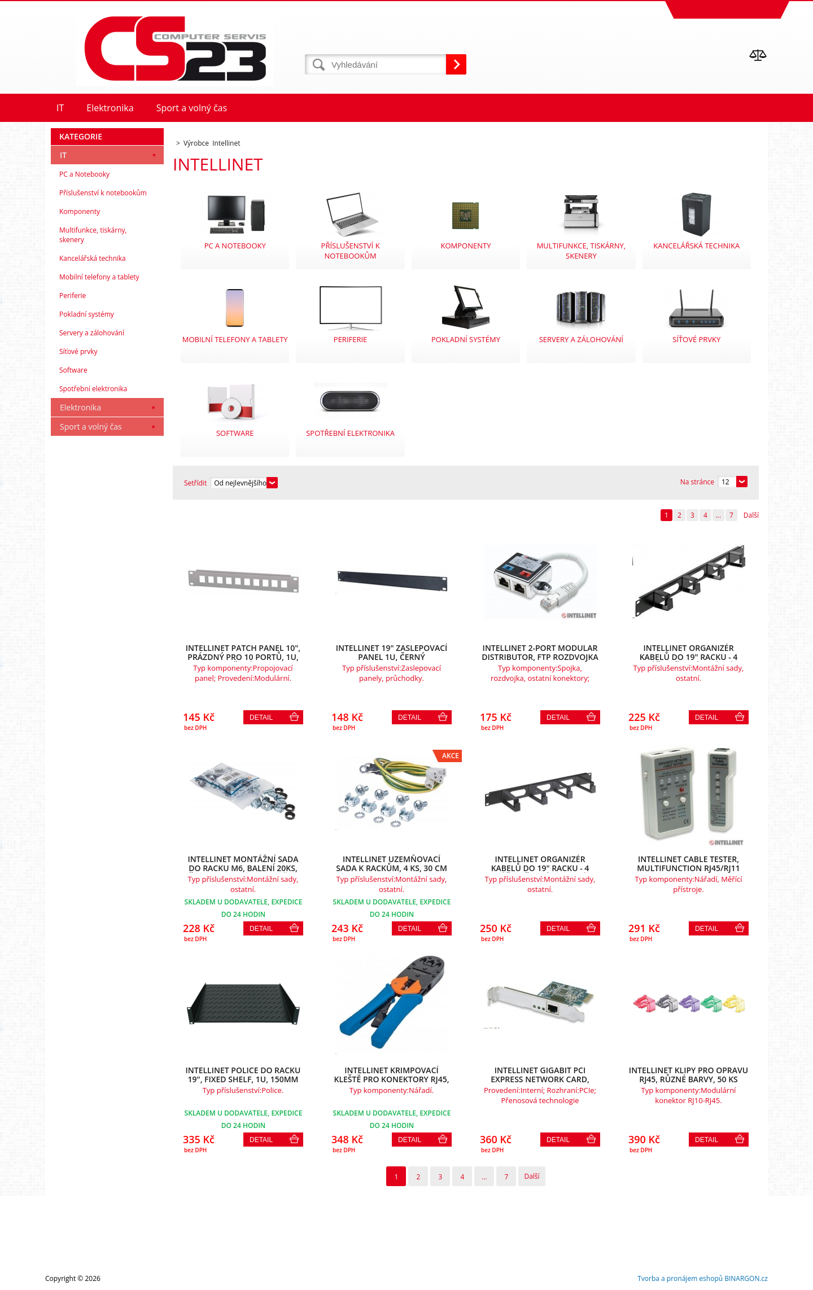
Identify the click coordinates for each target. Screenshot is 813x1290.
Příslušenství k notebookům (103, 193)
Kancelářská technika (92, 258)
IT (63, 155)
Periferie (72, 295)
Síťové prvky (78, 351)
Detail (261, 717)
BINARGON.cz (746, 1278)
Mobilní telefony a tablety (99, 277)
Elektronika (80, 407)
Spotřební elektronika (93, 388)
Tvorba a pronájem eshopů (680, 1278)
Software (73, 370)
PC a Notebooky (84, 174)
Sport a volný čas (91, 426)
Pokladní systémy (86, 314)
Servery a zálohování (91, 333)
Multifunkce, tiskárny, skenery (93, 234)
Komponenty (79, 211)
